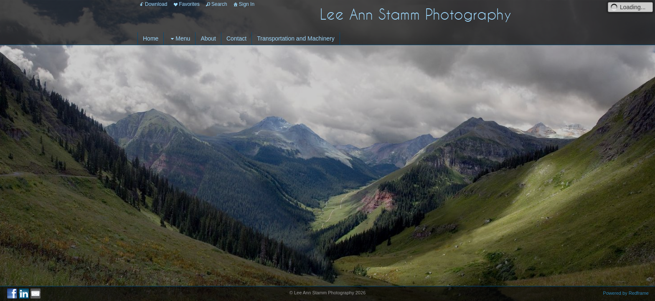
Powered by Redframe (626, 293)
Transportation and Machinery (295, 38)
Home (150, 38)
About (208, 38)
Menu (179, 38)
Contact (236, 38)
